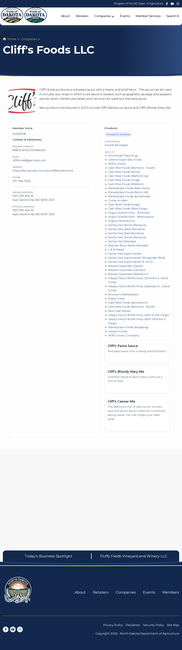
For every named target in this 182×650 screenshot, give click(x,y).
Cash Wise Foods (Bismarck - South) (131, 167)
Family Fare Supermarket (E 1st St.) (130, 261)
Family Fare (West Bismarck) (126, 229)
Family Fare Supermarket (124, 253)
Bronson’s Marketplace (123, 294)
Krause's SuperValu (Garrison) (127, 270)
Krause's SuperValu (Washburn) (128, 274)
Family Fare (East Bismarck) (126, 233)
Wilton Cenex (117, 163)
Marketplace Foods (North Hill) (128, 192)
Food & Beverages (116, 145)
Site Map (173, 625)
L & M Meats (116, 249)
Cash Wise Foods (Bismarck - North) (131, 306)
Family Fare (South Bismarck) (127, 237)
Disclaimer (133, 625)
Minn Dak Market (119, 311)
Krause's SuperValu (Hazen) (125, 266)
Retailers (82, 16)
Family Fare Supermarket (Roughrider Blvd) (136, 257)
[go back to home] (18, 592)
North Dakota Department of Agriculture (149, 633)
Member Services (148, 16)
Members (170, 592)
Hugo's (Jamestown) (121, 220)
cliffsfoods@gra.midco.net (29, 160)
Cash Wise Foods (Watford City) (128, 176)
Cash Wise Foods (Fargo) (124, 204)
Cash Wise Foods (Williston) (126, 184)
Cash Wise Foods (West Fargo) (127, 208)
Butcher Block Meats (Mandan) (128, 245)
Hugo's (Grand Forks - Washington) (131, 216)
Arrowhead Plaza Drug (123, 155)
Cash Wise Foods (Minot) (124, 171)
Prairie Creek (116, 298)
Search (172, 16)
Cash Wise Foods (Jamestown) (128, 302)
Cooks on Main (118, 200)
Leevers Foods (117, 331)
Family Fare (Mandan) (122, 241)
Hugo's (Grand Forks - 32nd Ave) (129, 212)
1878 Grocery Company (123, 335)
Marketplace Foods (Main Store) (129, 188)
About (65, 16)
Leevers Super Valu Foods (125, 159)
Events (125, 16)
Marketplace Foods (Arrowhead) (129, 196)
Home (11, 39)
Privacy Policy (113, 625)
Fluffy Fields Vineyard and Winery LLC (133, 556)
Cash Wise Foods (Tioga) (124, 180)
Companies (102, 16)
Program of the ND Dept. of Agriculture (138, 3)
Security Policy (153, 625)
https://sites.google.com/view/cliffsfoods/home (42, 170)
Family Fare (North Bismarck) (127, 225)
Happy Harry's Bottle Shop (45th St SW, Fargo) (138, 315)
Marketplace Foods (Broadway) (128, 327)
